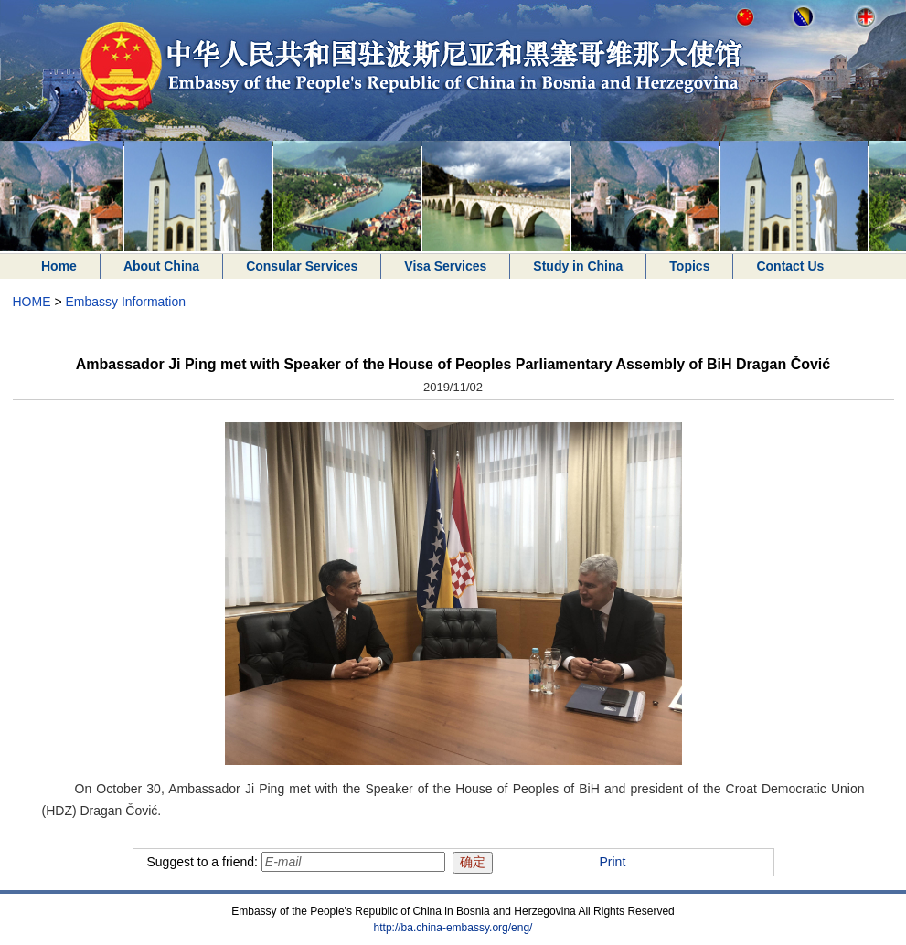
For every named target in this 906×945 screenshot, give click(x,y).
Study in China (578, 266)
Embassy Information (125, 301)
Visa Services (445, 266)
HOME (32, 301)
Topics (689, 266)
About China (161, 266)
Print (613, 862)
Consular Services (301, 266)
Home (59, 266)
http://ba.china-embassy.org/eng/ (453, 927)
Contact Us (790, 266)
